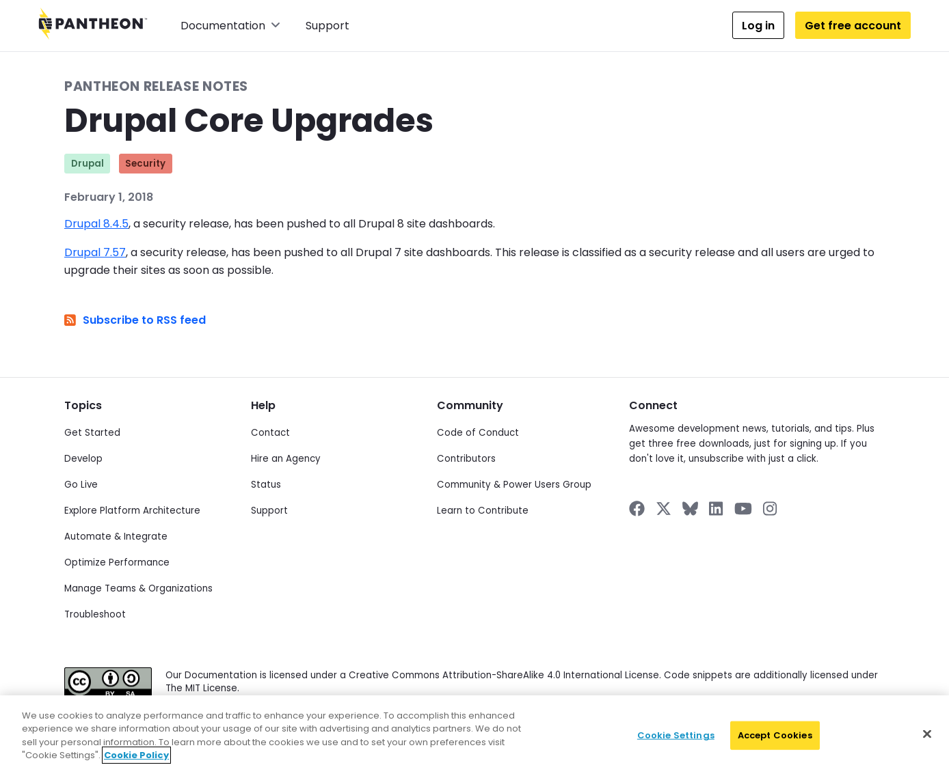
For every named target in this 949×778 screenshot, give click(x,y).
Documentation (230, 25)
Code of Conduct (478, 432)
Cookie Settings (675, 735)
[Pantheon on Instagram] (770, 508)
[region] (474, 736)
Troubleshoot (95, 614)
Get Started (92, 432)
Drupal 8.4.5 (96, 224)
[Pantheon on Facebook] (637, 508)
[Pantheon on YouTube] (743, 508)
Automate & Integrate (116, 536)
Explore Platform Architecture (132, 510)
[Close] (927, 734)
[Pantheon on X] (663, 508)
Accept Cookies (775, 735)
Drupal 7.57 (95, 252)
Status (266, 484)
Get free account (853, 25)
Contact (270, 432)
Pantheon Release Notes (156, 86)
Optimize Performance (117, 562)
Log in (758, 25)
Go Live (81, 484)
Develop (83, 458)
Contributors (466, 458)
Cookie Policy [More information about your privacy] (136, 755)
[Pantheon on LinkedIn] (716, 508)
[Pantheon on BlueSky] (690, 508)
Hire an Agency (286, 458)
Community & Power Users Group (514, 484)
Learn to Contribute (483, 510)
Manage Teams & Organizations (138, 588)
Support (327, 25)
